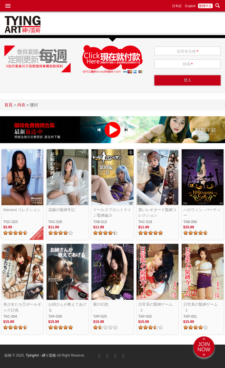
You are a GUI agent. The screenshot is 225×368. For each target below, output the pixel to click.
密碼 (188, 64)
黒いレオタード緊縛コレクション (157, 213)
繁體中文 (205, 6)
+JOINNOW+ (203, 346)
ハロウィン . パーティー (202, 213)
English (190, 6)
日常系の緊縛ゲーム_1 (200, 307)
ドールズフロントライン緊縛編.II (112, 213)
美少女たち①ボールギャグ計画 (22, 307)
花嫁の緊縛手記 (61, 210)
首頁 (8, 104)
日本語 (177, 6)
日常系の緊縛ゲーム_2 (155, 307)
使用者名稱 (187, 51)
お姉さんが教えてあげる (67, 307)
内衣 (21, 104)
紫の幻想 (100, 304)
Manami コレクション (22, 210)
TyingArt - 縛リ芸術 (41, 355)
